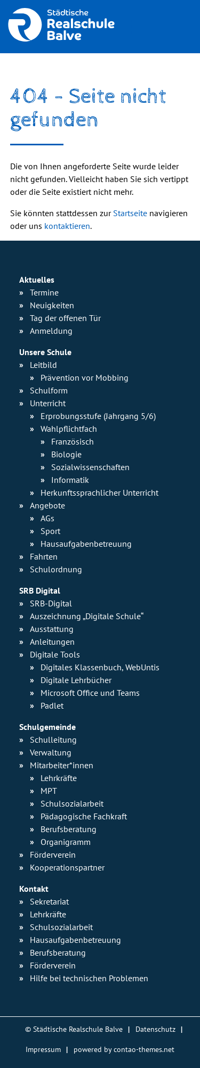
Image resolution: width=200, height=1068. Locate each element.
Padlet (52, 705)
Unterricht (48, 403)
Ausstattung (52, 628)
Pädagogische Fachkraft (84, 816)
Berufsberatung (69, 829)
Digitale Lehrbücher (76, 680)
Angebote (47, 505)
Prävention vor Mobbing (85, 377)
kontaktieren (67, 225)
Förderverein (53, 854)
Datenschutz (155, 1029)
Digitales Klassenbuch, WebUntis (100, 667)
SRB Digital (39, 590)
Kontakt (34, 888)
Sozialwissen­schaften (90, 467)
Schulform (49, 390)
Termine (44, 292)
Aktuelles (36, 279)
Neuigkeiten (52, 305)
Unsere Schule (45, 352)
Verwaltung (50, 752)
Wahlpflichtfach (69, 428)
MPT (49, 790)
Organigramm (66, 841)
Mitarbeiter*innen (61, 765)
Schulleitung (53, 739)
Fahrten (44, 556)
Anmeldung (51, 330)
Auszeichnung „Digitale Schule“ (86, 616)
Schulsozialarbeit (72, 803)
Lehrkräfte (59, 778)
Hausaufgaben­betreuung (86, 543)
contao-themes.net (144, 1049)
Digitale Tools (55, 654)
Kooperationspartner (67, 867)
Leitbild (43, 364)
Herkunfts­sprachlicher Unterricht (99, 492)
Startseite (130, 213)
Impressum (43, 1049)
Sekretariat (49, 901)
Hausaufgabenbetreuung (75, 939)
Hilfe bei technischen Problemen (89, 978)
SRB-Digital (51, 603)
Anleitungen (52, 641)
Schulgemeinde (47, 726)
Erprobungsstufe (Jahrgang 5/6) (98, 415)
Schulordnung (56, 569)
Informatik (70, 479)
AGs (47, 518)
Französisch (72, 441)
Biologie (66, 454)
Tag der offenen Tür (65, 318)
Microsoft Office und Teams (90, 692)
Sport (50, 530)
